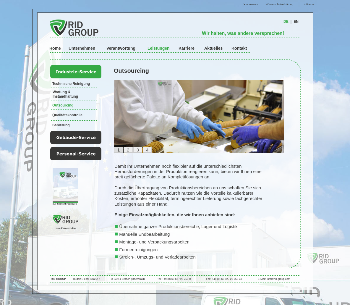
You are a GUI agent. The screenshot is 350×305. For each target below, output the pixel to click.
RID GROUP (58, 278)
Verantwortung (120, 48)
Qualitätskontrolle (67, 115)
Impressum (251, 4)
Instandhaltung (65, 96)
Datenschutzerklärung (280, 4)
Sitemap (310, 4)
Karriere (187, 48)
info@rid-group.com (278, 278)
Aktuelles (213, 48)
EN (296, 22)
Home (55, 48)
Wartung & (62, 92)
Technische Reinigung (71, 84)
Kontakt (239, 48)
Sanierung (61, 125)
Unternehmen (82, 48)
